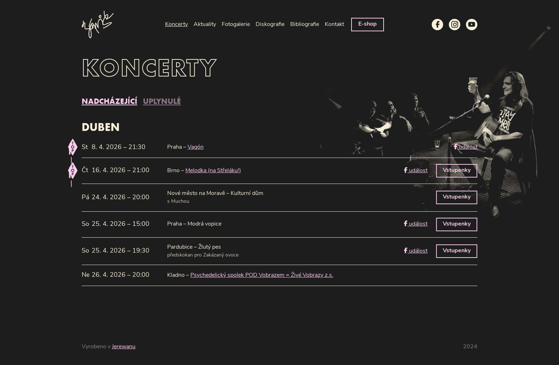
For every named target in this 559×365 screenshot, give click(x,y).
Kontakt (334, 24)
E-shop (367, 24)
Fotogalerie (236, 24)
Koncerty (176, 24)
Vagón (196, 147)
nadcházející (109, 101)
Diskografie (270, 24)
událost (465, 147)
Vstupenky (457, 170)
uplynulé (162, 101)
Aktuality (205, 24)
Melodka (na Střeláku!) (213, 171)
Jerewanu (123, 347)
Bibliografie (304, 24)
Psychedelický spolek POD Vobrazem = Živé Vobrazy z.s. (261, 275)
